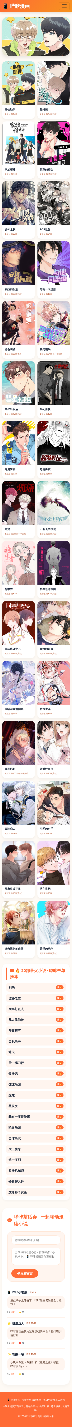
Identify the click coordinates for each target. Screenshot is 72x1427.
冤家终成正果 (13, 889)
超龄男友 (45, 469)
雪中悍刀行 (36, 1063)
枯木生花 (45, 709)
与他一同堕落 (48, 289)
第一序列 (36, 1160)
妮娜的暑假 (46, 649)
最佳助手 (10, 109)
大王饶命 (36, 1149)
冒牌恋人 (10, 829)
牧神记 (36, 1074)
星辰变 (36, 1106)
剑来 (36, 987)
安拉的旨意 (11, 289)
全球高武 (36, 1138)
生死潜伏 (45, 409)
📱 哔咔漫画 (16, 6)
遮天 (36, 1052)
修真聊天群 (36, 1181)
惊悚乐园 (36, 1084)
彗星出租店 (11, 409)
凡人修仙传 (36, 1020)
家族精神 (10, 169)
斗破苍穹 (36, 1030)
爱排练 (44, 109)
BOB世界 (45, 229)
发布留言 (25, 1273)
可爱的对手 (46, 829)
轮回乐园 (36, 1127)
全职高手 (36, 1041)
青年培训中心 (13, 649)
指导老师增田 (48, 589)
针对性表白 (46, 769)
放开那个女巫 (36, 1192)
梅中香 (9, 589)
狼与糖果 (45, 349)
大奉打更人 (36, 1009)
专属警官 (10, 469)
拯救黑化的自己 (14, 948)
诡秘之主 (36, 998)
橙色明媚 (10, 349)
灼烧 (7, 529)
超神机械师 (36, 1171)
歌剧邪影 (10, 769)
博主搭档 (45, 889)
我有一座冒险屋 (36, 1117)
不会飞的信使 (48, 529)
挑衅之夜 (10, 229)
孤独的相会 (46, 169)
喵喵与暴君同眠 (14, 709)
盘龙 (36, 1095)
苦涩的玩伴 (46, 948)
